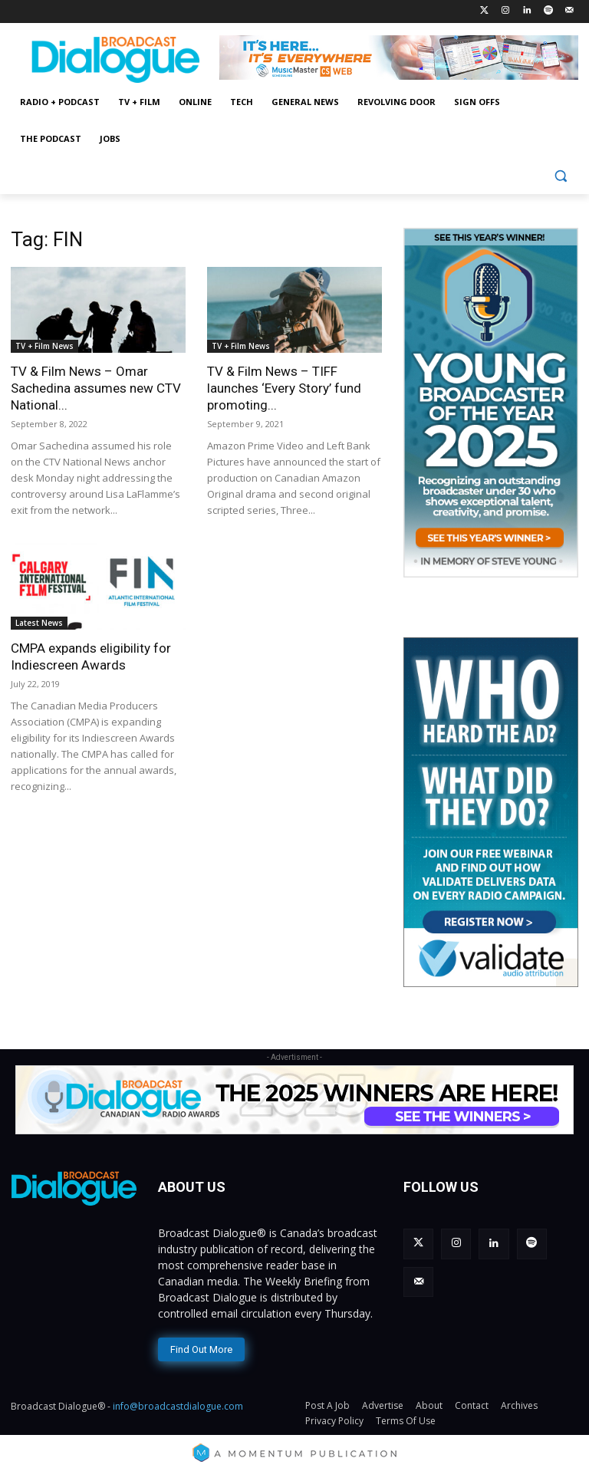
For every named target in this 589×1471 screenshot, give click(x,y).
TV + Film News (44, 346)
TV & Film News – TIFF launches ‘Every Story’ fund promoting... (284, 388)
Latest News (39, 622)
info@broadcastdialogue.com (178, 1403)
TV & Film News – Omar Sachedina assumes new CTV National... (96, 388)
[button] (560, 176)
